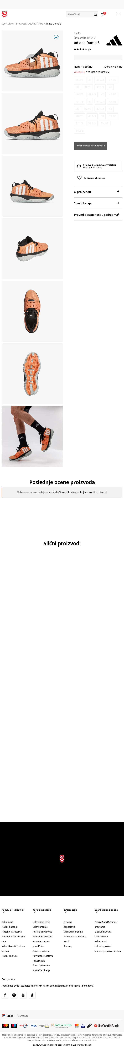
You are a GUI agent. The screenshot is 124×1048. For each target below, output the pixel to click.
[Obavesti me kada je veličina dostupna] (79, 80)
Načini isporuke (10, 955)
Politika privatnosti (42, 931)
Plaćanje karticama (12, 931)
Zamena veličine (41, 951)
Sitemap (68, 946)
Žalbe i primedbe (41, 965)
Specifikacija (96, 203)
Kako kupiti (7, 921)
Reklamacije (39, 960)
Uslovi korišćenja (41, 921)
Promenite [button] (23, 1015)
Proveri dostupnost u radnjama (96, 214)
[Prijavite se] (103, 14)
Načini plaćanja (9, 926)
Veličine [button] (91, 72)
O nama (68, 921)
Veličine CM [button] (103, 72)
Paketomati (101, 941)
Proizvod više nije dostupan (91, 145)
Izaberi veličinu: (83, 66)
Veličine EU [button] (79, 72)
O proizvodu (96, 191)
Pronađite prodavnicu (75, 936)
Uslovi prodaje (40, 926)
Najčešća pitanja (41, 970)
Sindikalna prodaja (73, 931)
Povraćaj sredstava (43, 955)
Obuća (31, 23)
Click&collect (101, 936)
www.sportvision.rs (48, 1044)
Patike (40, 23)
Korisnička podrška (42, 936)
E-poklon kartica (103, 931)
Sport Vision (8, 23)
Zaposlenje (69, 926)
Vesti (66, 941)
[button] (82, 14)
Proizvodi (21, 23)
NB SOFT (68, 1044)
